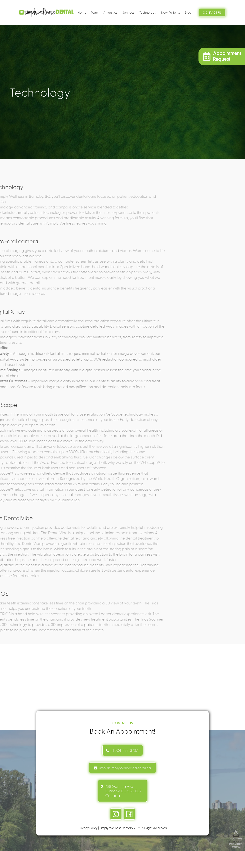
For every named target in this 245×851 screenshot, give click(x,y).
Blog (188, 12)
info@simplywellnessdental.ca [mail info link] (125, 768)
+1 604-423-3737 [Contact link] (124, 750)
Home (82, 12)
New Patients (170, 12)
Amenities (110, 12)
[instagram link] (115, 814)
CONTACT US (212, 12)
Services (128, 12)
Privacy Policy (88, 828)
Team (95, 12)
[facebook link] (129, 814)
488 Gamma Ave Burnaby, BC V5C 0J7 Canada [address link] (123, 791)
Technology (147, 12)
